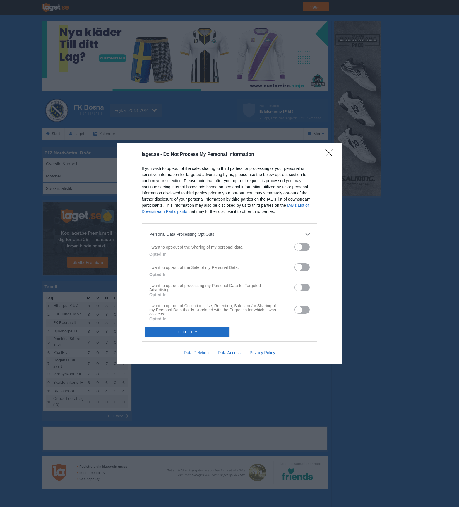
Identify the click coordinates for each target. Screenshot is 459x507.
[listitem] (229, 234)
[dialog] (229, 253)
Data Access (229, 352)
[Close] (330, 154)
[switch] (302, 247)
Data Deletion (196, 352)
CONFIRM (187, 332)
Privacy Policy (262, 352)
